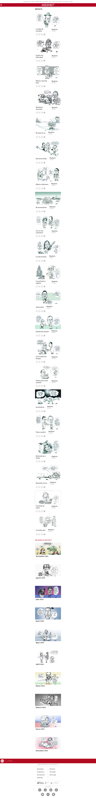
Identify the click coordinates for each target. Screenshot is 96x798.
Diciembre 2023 (42, 751)
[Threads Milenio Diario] (56, 789)
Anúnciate (40, 777)
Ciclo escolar (65, 1)
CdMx (53, 1)
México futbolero (42, 184)
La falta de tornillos (39, 30)
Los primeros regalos (41, 282)
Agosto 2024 (40, 578)
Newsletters (40, 769)
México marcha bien (41, 82)
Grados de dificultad (39, 56)
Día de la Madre (59, 1)
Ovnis (50, 1)
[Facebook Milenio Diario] (39, 789)
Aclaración (40, 307)
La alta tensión (41, 257)
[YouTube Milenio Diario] (42, 794)
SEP (33, 1)
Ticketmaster (45, 1)
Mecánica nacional (39, 108)
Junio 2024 (40, 621)
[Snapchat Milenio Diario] (53, 794)
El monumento (41, 207)
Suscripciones (41, 774)
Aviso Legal (53, 774)
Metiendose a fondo (41, 457)
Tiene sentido (41, 432)
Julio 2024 (40, 599)
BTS (30, 1)
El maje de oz (41, 133)
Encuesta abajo (41, 159)
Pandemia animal (42, 331)
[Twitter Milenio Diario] (45, 789)
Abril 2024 (40, 664)
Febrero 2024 (41, 707)
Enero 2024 (40, 729)
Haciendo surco (41, 483)
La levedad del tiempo (41, 357)
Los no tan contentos (39, 232)
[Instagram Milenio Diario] (50, 789)
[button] (1, 5)
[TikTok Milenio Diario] (48, 794)
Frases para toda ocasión (42, 382)
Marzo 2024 (40, 686)
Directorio (52, 769)
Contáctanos (40, 772)
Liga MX (71, 1)
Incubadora (40, 407)
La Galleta (37, 1)
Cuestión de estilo (40, 507)
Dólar (41, 1)
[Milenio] (48, 5)
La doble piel (40, 530)
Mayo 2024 (40, 643)
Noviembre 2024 (42, 556)
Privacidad (53, 772)
